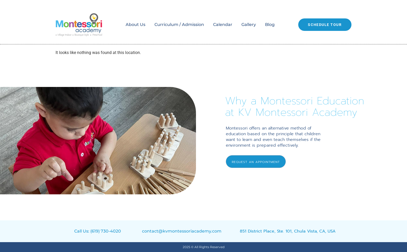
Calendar (222, 24)
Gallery (248, 24)
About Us (135, 24)
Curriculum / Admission (179, 24)
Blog (270, 24)
